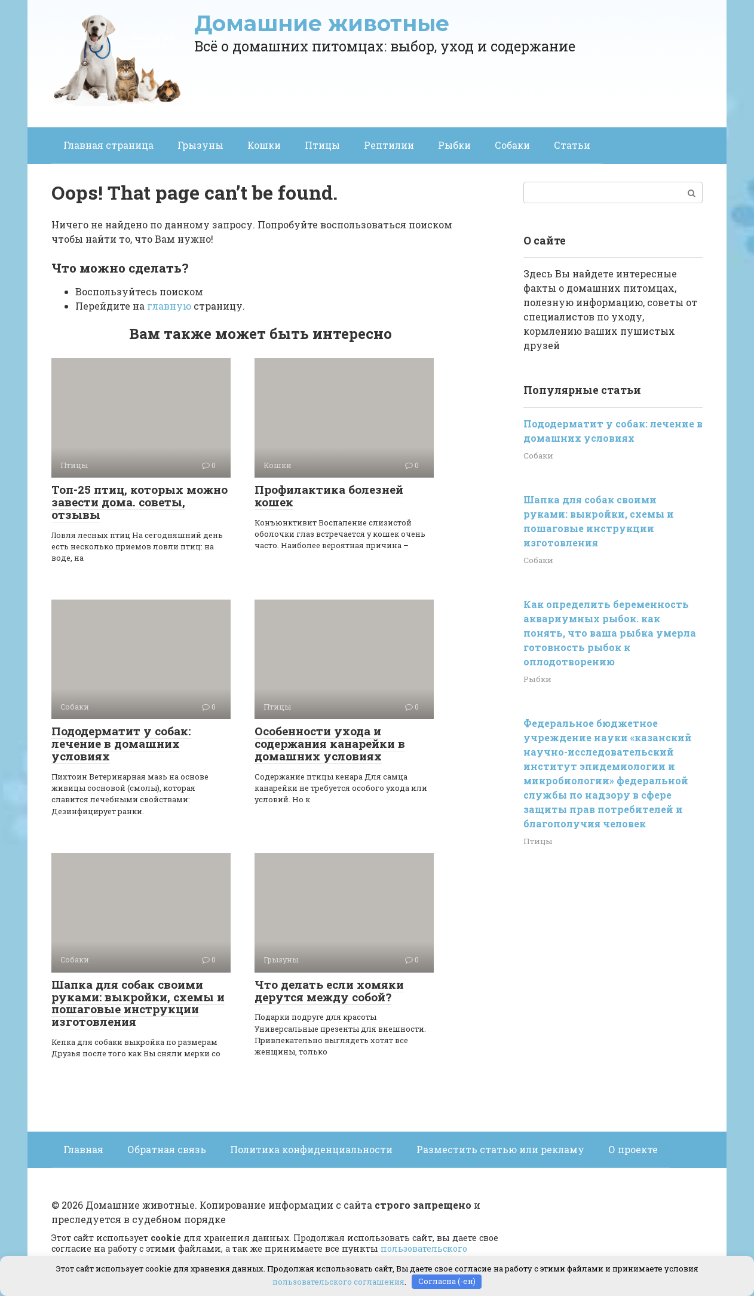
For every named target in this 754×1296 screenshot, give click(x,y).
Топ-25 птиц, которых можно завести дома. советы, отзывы (139, 502)
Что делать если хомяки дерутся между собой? (329, 990)
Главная (83, 1149)
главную (169, 305)
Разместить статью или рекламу (500, 1149)
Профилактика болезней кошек (329, 495)
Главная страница (108, 145)
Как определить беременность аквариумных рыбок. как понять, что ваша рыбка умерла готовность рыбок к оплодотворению (609, 633)
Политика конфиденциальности (311, 1149)
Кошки (264, 145)
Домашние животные (321, 23)
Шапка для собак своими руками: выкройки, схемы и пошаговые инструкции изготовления (138, 1003)
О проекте (633, 1149)
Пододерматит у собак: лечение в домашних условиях (121, 743)
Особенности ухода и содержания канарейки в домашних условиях (330, 743)
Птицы (322, 145)
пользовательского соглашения (338, 1281)
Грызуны (200, 145)
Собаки (512, 145)
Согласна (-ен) (447, 1281)
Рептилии (389, 145)
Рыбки (454, 145)
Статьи (572, 145)
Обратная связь (166, 1149)
